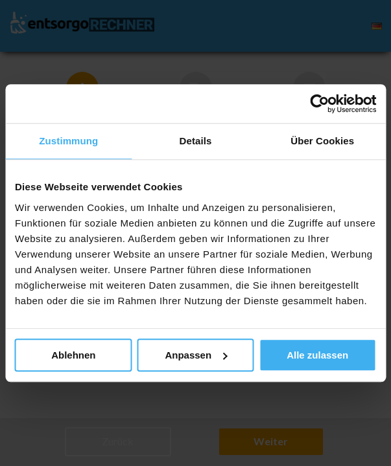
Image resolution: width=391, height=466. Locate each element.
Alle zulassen (317, 355)
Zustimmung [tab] (68, 140)
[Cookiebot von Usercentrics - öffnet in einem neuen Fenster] (319, 103)
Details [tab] (196, 140)
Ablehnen (73, 355)
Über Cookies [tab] (322, 140)
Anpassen (196, 355)
